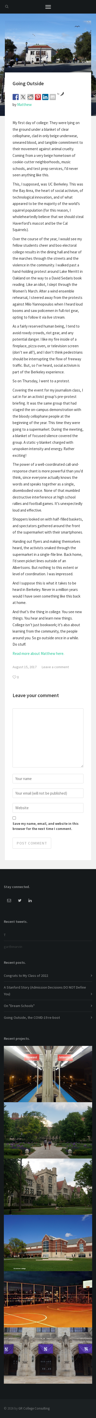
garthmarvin (13, 946)
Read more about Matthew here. (38, 653)
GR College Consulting (34, 1408)
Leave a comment (55, 667)
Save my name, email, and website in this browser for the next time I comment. (46, 826)
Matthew (24, 104)
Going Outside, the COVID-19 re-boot (32, 1017)
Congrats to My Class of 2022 (26, 975)
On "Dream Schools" (19, 1005)
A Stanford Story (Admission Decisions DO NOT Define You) (45, 990)
